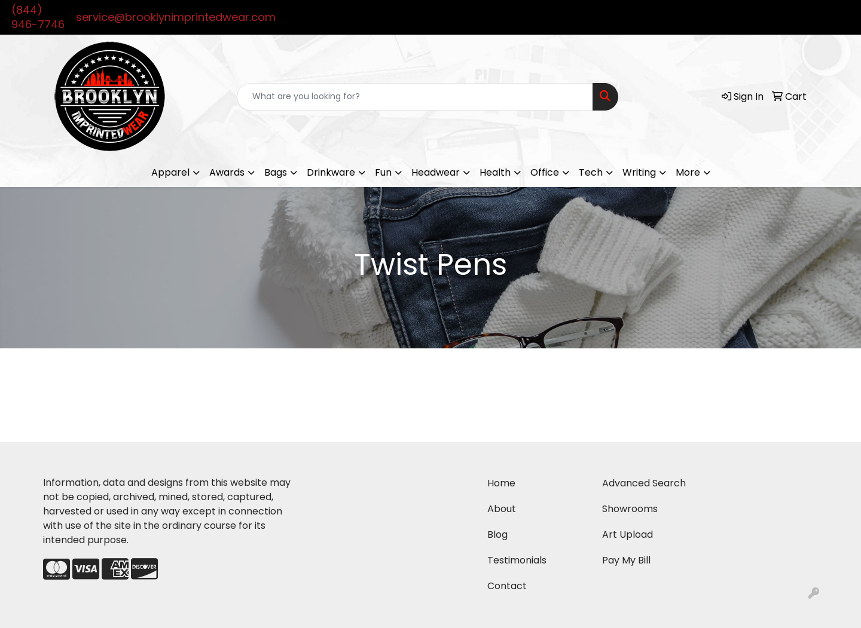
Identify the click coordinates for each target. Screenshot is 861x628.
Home (501, 483)
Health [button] (495, 172)
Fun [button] (383, 172)
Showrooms (630, 509)
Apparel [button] (170, 172)
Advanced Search (644, 483)
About (501, 509)
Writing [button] (639, 172)
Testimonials (516, 560)
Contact (507, 586)
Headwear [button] (435, 172)
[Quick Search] (415, 97)
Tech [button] (591, 172)
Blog (497, 534)
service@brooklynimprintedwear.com (176, 17)
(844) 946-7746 (38, 17)
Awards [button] (227, 172)
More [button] (688, 172)
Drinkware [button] (331, 172)
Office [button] (544, 172)
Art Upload (627, 534)
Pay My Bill (626, 560)
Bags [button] (275, 172)
